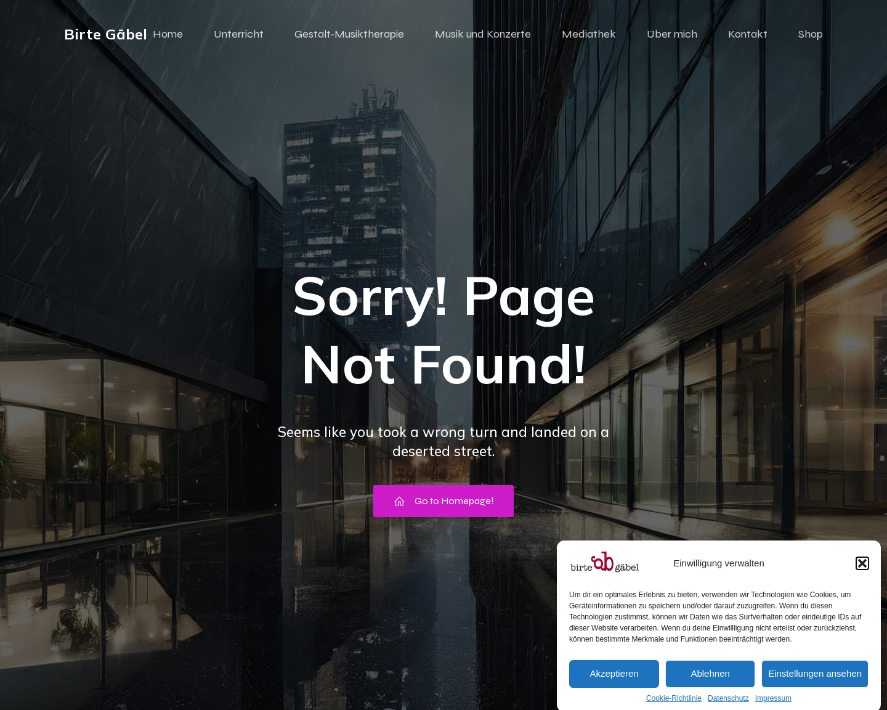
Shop (810, 34)
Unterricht (239, 34)
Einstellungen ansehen (815, 685)
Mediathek (589, 34)
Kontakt (748, 34)
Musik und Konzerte (483, 34)
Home (168, 34)
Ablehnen (710, 685)
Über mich (672, 34)
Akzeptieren (613, 685)
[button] (862, 575)
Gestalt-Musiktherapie (349, 34)
